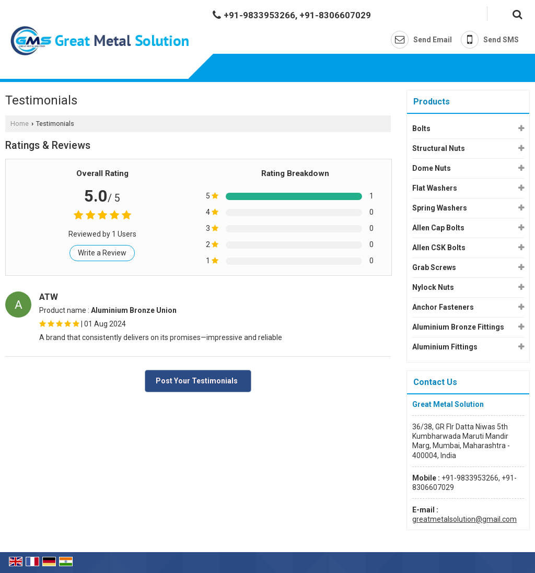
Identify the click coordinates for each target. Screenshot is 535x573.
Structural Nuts (438, 148)
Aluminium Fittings (445, 347)
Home (19, 123)
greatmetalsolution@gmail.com (464, 519)
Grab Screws (434, 267)
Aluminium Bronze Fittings (458, 327)
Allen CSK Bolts (439, 247)
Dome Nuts (431, 168)
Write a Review (102, 253)
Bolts (421, 128)
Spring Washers (439, 208)
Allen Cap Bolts (438, 228)
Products (431, 102)
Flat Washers (434, 188)
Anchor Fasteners (443, 307)
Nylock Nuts (433, 287)
